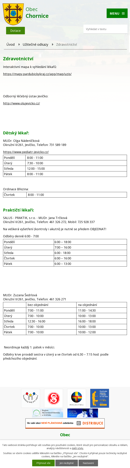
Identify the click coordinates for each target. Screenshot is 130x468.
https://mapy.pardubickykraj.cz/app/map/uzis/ (37, 74)
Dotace (15, 31)
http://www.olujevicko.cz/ (21, 103)
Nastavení (88, 463)
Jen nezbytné (67, 463)
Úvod (10, 44)
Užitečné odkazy (35, 44)
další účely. (78, 448)
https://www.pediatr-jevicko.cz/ (26, 152)
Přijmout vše (43, 463)
